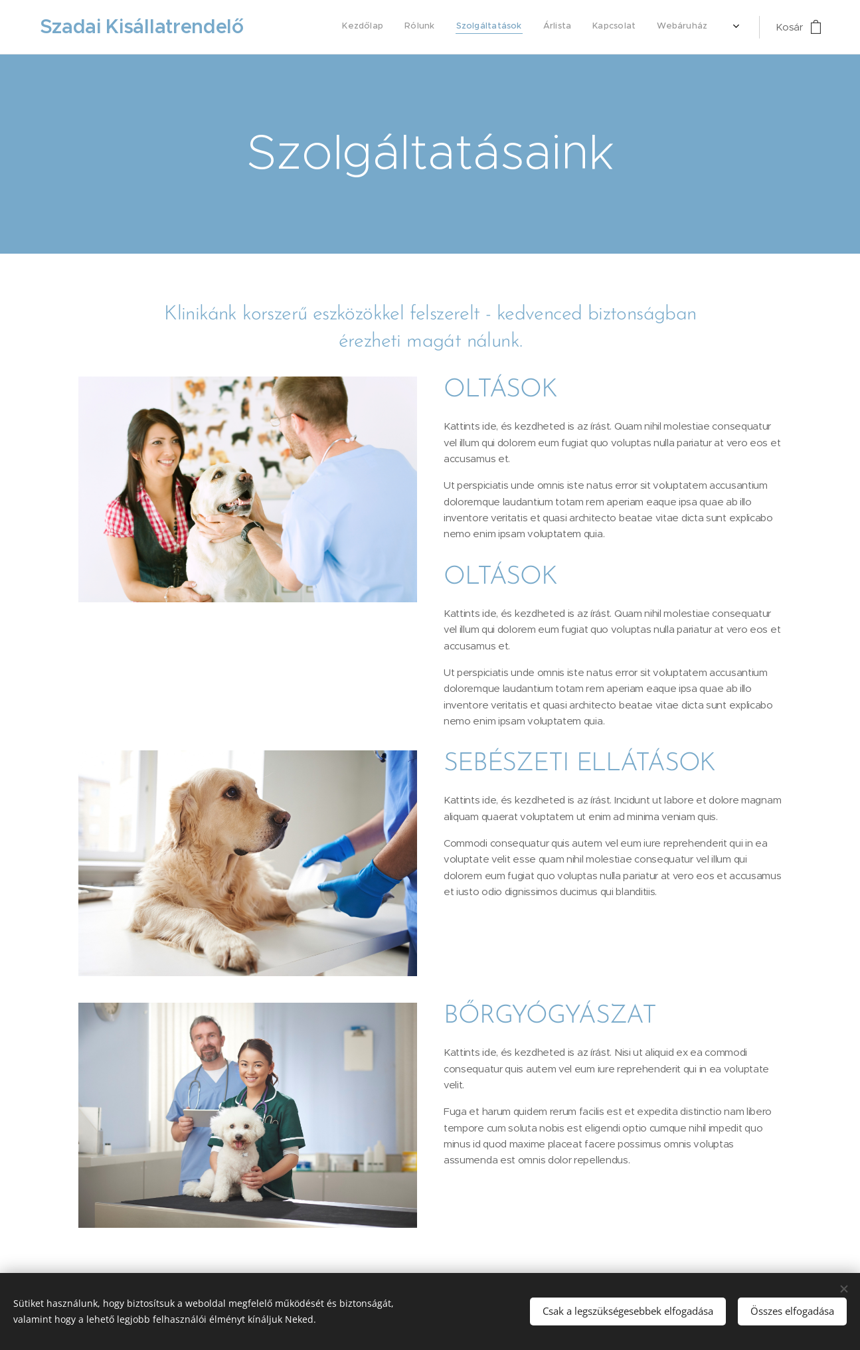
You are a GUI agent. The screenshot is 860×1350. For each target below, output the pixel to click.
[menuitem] (590, 27)
